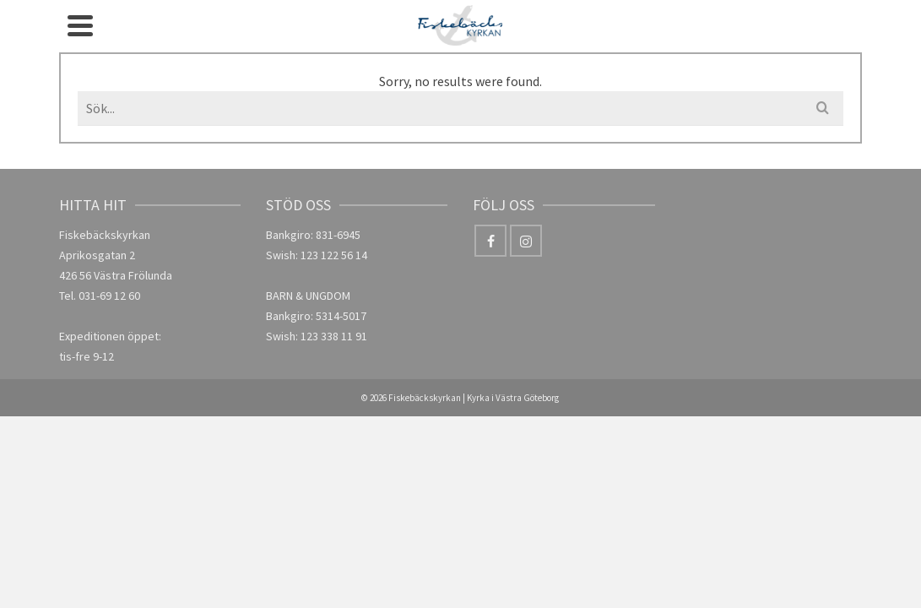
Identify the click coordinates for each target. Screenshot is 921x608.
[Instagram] (815, 58)
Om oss (267, 32)
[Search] (781, 42)
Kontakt (664, 32)
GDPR (736, 42)
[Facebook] (815, 23)
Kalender (486, 42)
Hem (209, 42)
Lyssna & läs (569, 42)
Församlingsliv (375, 32)
